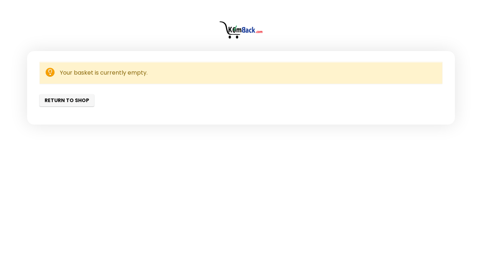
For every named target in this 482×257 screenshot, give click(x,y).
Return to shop (67, 100)
